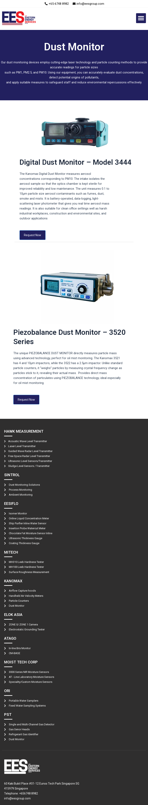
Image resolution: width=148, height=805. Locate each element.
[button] (141, 18)
